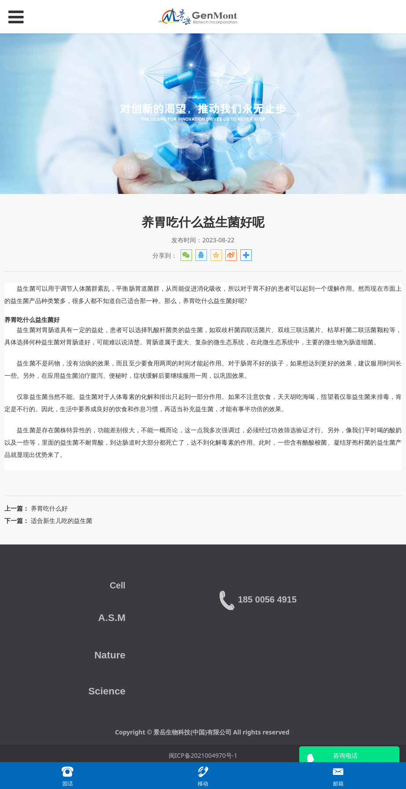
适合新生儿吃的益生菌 (61, 520)
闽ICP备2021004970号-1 (203, 755)
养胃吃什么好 (49, 508)
